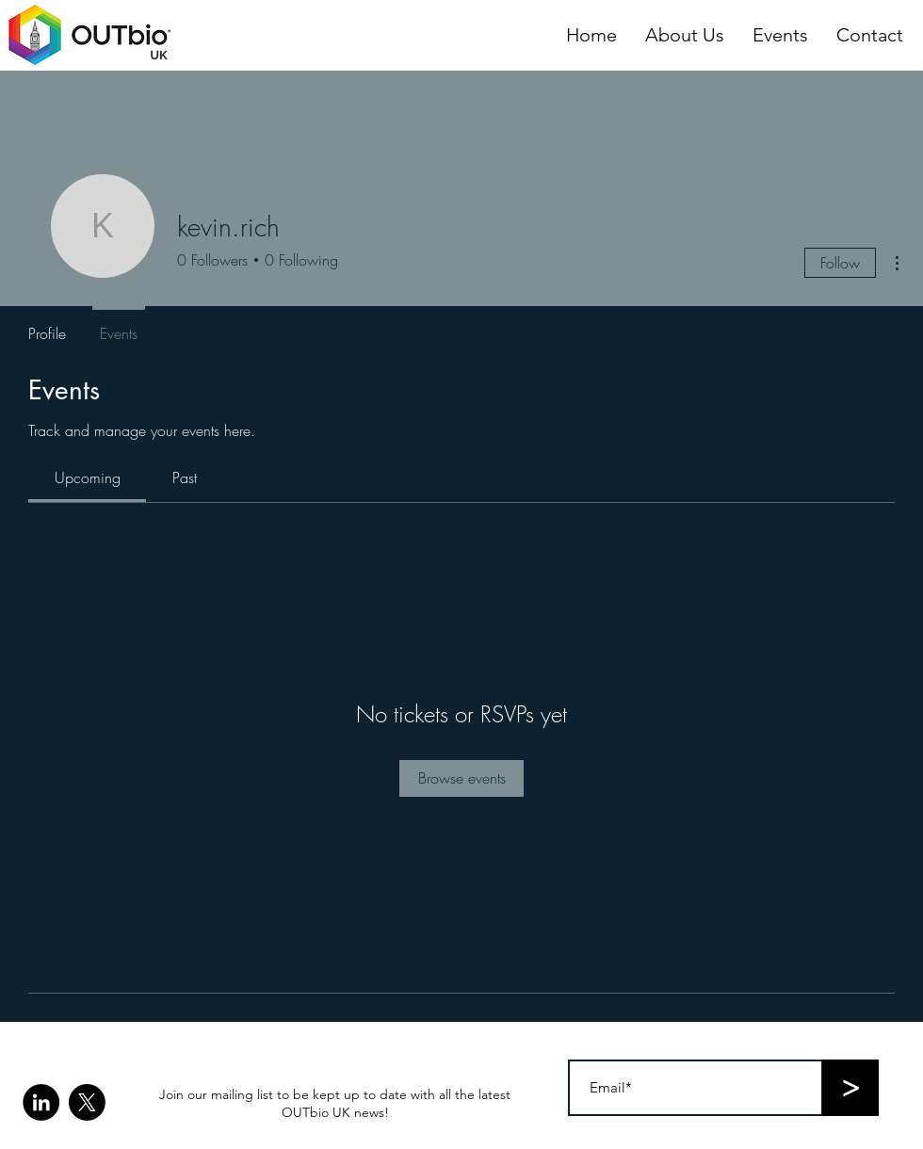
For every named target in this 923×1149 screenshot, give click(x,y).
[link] (88, 477)
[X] (87, 1102)
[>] (850, 1088)
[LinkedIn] (41, 1102)
